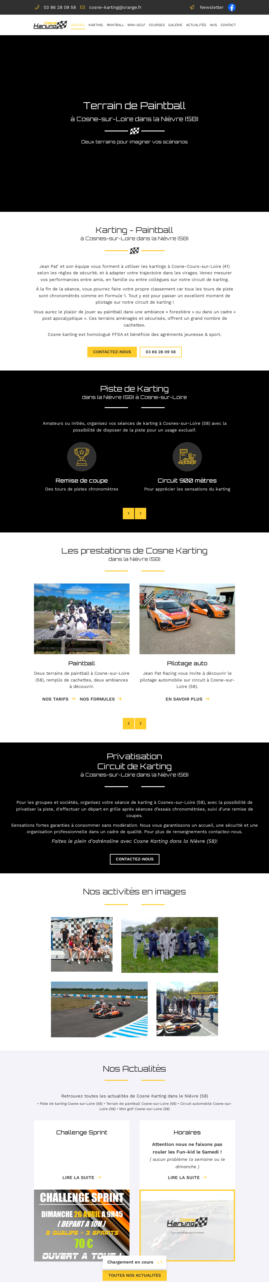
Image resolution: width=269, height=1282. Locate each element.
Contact (228, 25)
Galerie (175, 25)
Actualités (196, 25)
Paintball (115, 25)
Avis (213, 25)
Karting (95, 25)
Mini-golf (136, 25)
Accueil (78, 25)
